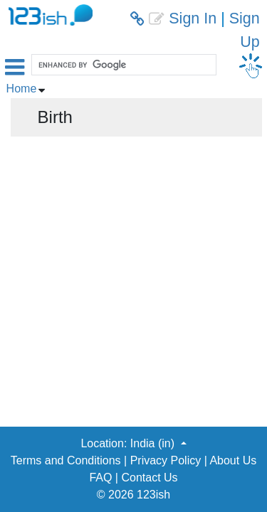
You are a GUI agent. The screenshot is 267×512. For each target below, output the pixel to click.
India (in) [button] (154, 443)
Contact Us (149, 477)
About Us (232, 460)
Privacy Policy (165, 460)
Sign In (192, 18)
